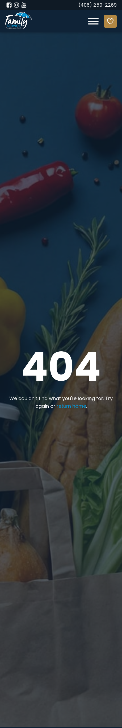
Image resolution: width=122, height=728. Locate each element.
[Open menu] (93, 21)
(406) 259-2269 (97, 5)
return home (71, 406)
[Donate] (110, 21)
